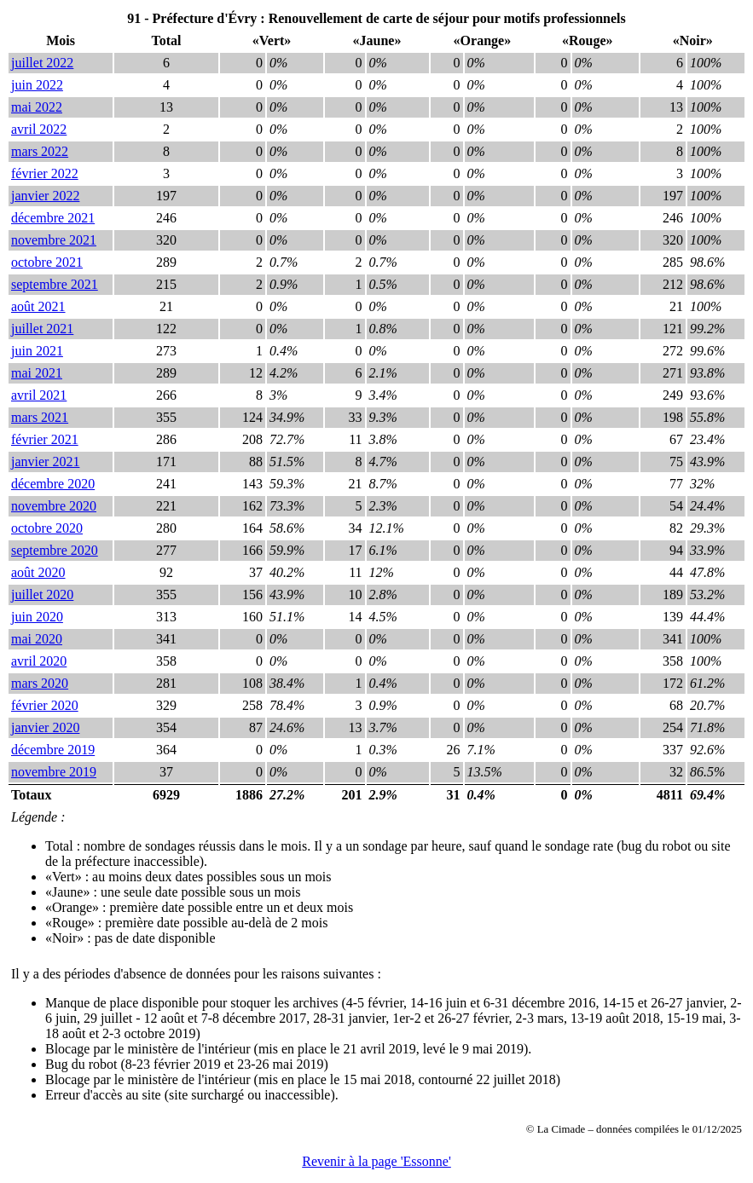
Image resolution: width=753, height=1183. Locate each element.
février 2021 (44, 439)
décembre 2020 (53, 483)
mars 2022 (39, 151)
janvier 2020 (45, 727)
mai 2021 (36, 373)
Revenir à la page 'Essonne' (376, 1161)
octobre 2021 (47, 262)
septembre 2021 (54, 284)
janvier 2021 (45, 461)
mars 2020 (39, 683)
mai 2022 (36, 107)
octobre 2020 (47, 528)
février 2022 (44, 173)
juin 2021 (37, 350)
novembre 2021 (53, 240)
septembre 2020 (54, 550)
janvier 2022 (45, 195)
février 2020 (44, 705)
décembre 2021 (53, 218)
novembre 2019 (53, 772)
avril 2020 (39, 661)
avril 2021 (39, 395)
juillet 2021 (42, 328)
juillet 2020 (42, 594)
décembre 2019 (53, 749)
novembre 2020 (53, 506)
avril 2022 (39, 129)
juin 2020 (37, 616)
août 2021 (38, 306)
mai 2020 (36, 639)
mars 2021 (39, 417)
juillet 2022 (42, 62)
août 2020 (38, 572)
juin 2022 (37, 85)
